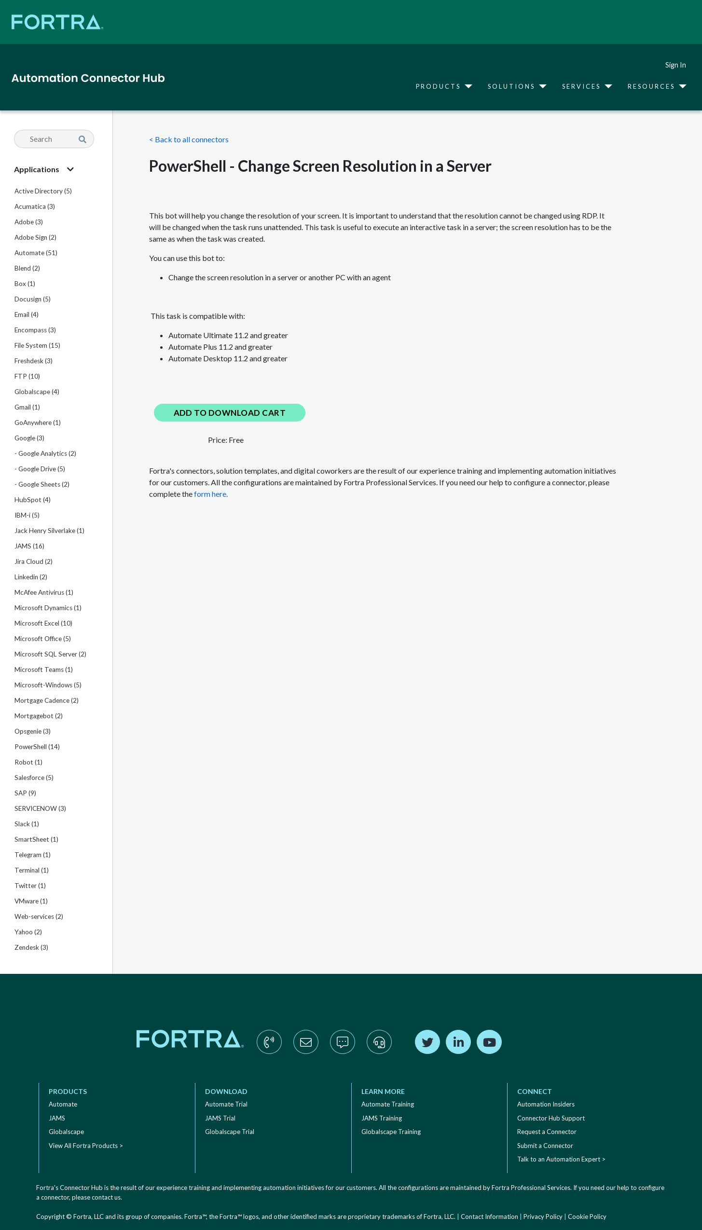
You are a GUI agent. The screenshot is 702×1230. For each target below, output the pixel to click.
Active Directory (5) (43, 191)
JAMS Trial (220, 1118)
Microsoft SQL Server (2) (50, 654)
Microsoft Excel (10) (43, 623)
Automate (63, 1104)
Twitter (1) (30, 885)
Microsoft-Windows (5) (48, 685)
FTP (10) (27, 376)
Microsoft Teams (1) (43, 669)
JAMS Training (381, 1118)
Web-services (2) (38, 916)
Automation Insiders (546, 1104)
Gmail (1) (27, 407)
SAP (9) (25, 793)
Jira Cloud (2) (33, 561)
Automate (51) (35, 253)
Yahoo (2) (28, 932)
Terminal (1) (31, 870)
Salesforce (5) (34, 777)
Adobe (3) (28, 222)
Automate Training (387, 1104)
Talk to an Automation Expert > (561, 1159)
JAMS (57, 1118)
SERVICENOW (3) (40, 808)
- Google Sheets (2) (41, 484)
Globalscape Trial (229, 1131)
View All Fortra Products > (86, 1145)
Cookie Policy (587, 1216)
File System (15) (37, 345)
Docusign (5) (32, 299)
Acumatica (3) (34, 206)
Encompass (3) (35, 330)
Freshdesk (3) (33, 361)
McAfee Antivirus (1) (43, 592)
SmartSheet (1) (36, 839)
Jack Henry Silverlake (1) (49, 530)
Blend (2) (27, 268)
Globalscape (66, 1131)
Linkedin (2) (30, 577)
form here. (211, 493)
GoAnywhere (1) (37, 422)
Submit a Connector (545, 1145)
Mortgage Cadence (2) (46, 700)
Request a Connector (547, 1131)
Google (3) (29, 438)
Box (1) (24, 283)
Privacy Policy (543, 1216)
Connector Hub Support (551, 1118)
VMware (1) (31, 901)
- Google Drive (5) (39, 469)
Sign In (675, 65)
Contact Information (489, 1216)
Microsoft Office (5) (42, 638)
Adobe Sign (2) (35, 237)
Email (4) (26, 314)
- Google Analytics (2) (45, 453)
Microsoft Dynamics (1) (48, 608)
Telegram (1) (32, 855)
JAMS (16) (29, 546)
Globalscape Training (391, 1131)
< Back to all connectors (189, 139)
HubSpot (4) (32, 500)
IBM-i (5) (27, 515)
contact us (106, 1197)
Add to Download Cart (230, 413)
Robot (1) (28, 762)
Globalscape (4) (36, 392)
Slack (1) (26, 824)
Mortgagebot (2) (38, 716)
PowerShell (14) (37, 747)
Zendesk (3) (31, 947)
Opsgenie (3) (32, 731)
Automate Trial (226, 1104)
